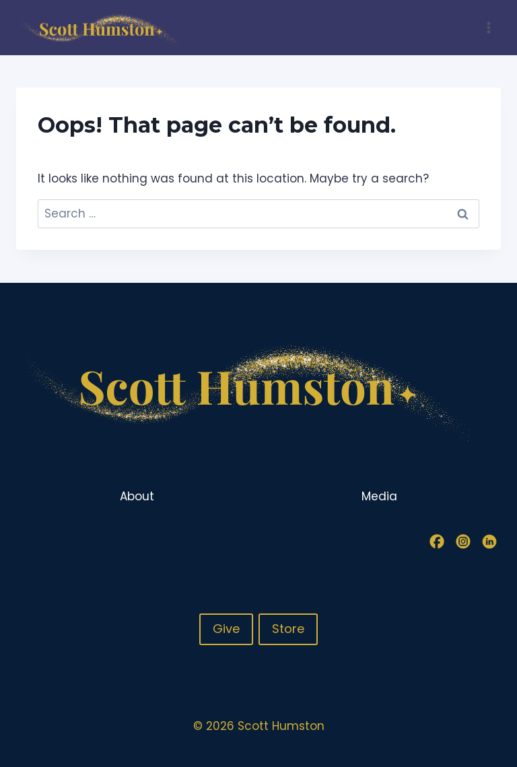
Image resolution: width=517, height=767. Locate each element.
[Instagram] (463, 541)
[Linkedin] (489, 541)
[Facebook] (436, 541)
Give (226, 628)
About (137, 496)
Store (288, 628)
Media (379, 496)
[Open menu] (488, 27)
